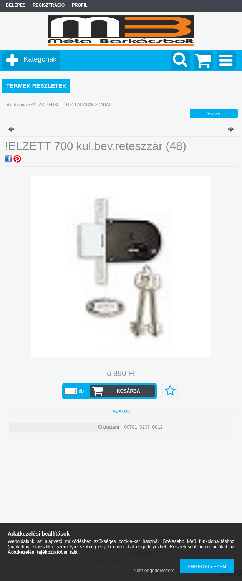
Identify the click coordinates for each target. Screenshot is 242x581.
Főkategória (15, 104)
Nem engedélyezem (153, 570)
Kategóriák (39, 59)
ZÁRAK (105, 104)
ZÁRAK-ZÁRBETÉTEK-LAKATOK (62, 104)
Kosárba (128, 391)
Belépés (15, 5)
